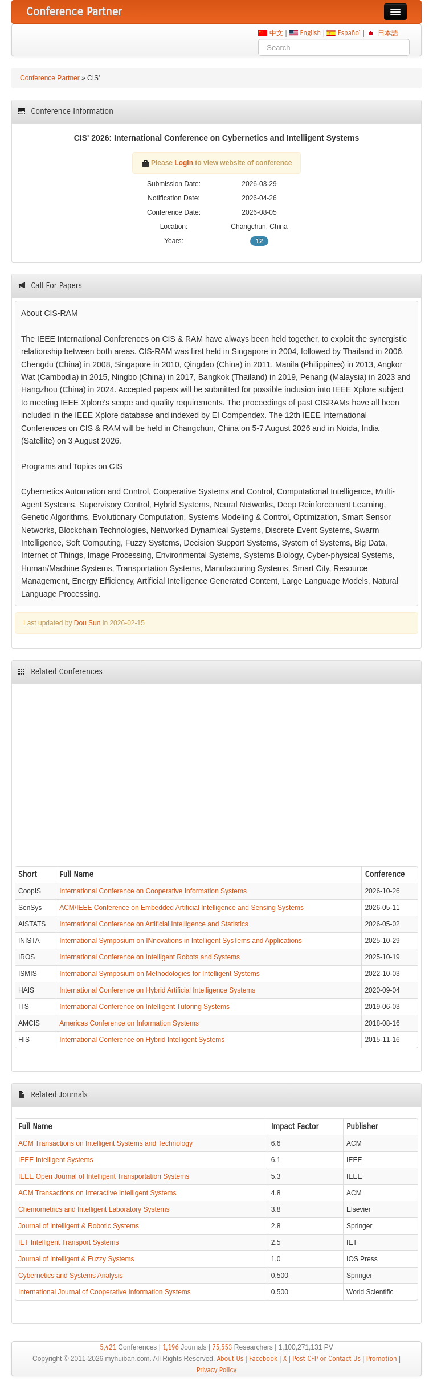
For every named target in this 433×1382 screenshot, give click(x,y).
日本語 (387, 33)
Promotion (381, 1359)
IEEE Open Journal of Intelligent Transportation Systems (103, 1176)
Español (349, 33)
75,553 (222, 1347)
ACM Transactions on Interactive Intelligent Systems (97, 1193)
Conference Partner (50, 78)
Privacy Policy (216, 1370)
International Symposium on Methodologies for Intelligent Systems (159, 974)
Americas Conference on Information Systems (129, 1023)
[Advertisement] (216, 772)
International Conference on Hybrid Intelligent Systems (141, 1040)
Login (183, 163)
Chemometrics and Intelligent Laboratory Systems (93, 1209)
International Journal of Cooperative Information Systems (104, 1292)
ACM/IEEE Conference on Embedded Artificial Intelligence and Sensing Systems (181, 908)
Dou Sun (87, 623)
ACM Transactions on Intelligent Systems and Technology (105, 1143)
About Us (230, 1359)
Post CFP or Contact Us (326, 1359)
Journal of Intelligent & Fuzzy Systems (76, 1259)
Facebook (263, 1359)
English (310, 33)
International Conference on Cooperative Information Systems (153, 891)
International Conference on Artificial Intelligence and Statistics (153, 924)
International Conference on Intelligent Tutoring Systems (144, 1007)
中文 (276, 33)
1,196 (170, 1347)
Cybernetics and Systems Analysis (70, 1276)
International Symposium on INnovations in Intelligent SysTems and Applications (180, 941)
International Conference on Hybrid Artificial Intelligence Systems (157, 990)
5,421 (108, 1347)
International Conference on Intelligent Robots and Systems (149, 957)
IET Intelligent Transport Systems (68, 1242)
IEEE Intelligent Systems (55, 1160)
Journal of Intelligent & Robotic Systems (78, 1226)
